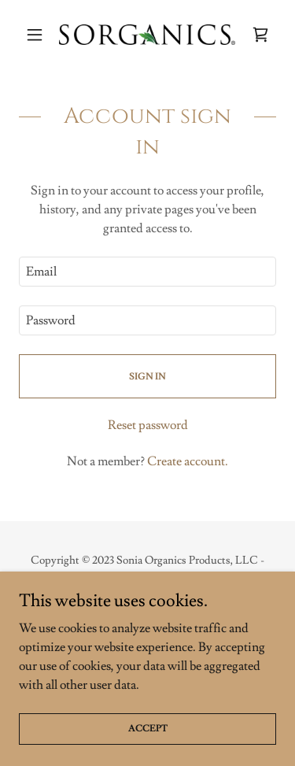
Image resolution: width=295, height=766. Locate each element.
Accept (148, 729)
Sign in (147, 377)
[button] (38, 34)
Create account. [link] (187, 461)
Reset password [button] (148, 425)
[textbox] (147, 272)
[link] (147, 35)
